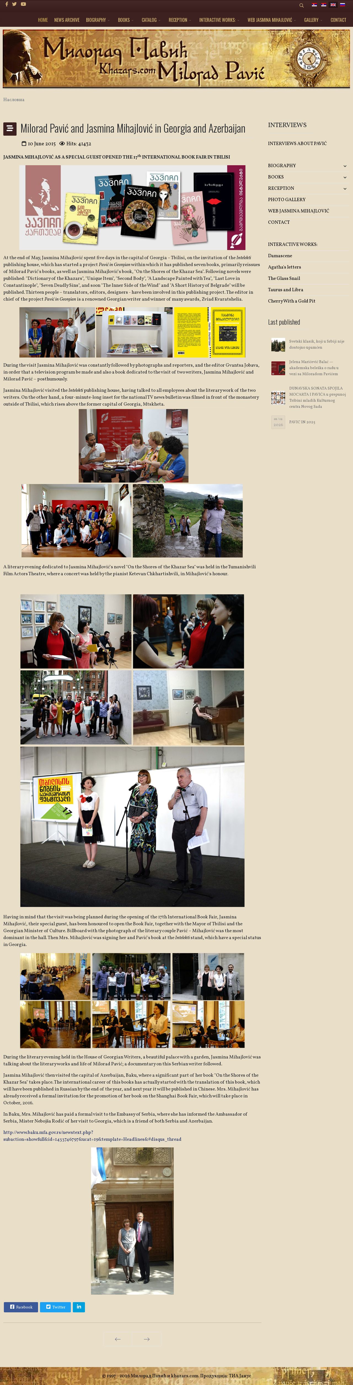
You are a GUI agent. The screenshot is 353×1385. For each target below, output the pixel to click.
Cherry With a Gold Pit (291, 301)
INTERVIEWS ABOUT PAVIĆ (297, 144)
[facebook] (6, 4)
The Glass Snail (284, 278)
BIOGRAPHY (96, 20)
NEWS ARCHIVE (66, 20)
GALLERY (311, 20)
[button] (336, 166)
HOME (43, 20)
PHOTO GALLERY (287, 200)
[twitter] (14, 4)
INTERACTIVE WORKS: (217, 20)
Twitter (55, 1306)
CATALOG (149, 20)
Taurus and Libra (285, 290)
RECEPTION (178, 20)
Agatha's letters (284, 267)
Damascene (280, 256)
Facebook (21, 1306)
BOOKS (124, 20)
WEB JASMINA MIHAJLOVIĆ (270, 20)
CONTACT (338, 20)
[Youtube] (23, 4)
